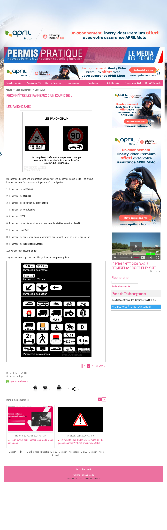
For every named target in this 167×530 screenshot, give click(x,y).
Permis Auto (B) (33, 83)
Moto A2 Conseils (153, 83)
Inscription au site (91, 478)
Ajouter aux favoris (19, 381)
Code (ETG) (40, 89)
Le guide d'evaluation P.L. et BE (49, 452)
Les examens (13, 452)
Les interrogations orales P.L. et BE (83, 452)
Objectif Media (88, 475)
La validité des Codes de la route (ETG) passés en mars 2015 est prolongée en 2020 (80, 442)
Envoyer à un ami (42, 389)
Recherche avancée (122, 292)
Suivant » (100, 366)
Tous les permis (13, 83)
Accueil (9, 89)
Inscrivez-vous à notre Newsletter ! (131, 312)
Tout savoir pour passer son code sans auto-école (30, 442)
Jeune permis (73, 83)
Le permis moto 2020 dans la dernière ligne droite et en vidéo (134, 269)
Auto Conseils (113, 83)
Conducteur (93, 83)
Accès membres (74, 478)
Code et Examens (53, 83)
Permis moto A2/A (133, 83)
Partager (87, 389)
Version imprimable (67, 389)
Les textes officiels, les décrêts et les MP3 (129, 305)
